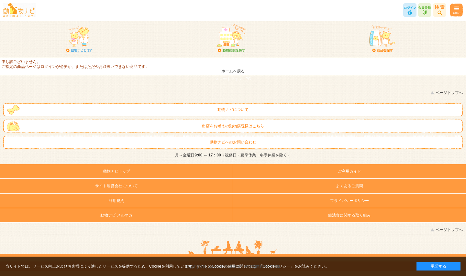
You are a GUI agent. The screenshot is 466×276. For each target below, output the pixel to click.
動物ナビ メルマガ (116, 215)
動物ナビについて (233, 109)
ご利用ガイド (349, 171)
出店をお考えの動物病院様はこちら (233, 126)
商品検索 (439, 10)
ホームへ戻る (233, 71)
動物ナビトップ (116, 171)
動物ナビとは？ (79, 38)
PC (248, 79)
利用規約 (116, 200)
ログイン (409, 10)
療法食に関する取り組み (349, 215)
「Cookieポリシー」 (276, 266)
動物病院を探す (231, 38)
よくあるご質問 (349, 186)
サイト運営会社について (116, 186)
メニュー (456, 10)
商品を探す (382, 38)
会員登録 (424, 10)
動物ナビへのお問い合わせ (233, 142)
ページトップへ (449, 92)
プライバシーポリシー (349, 200)
